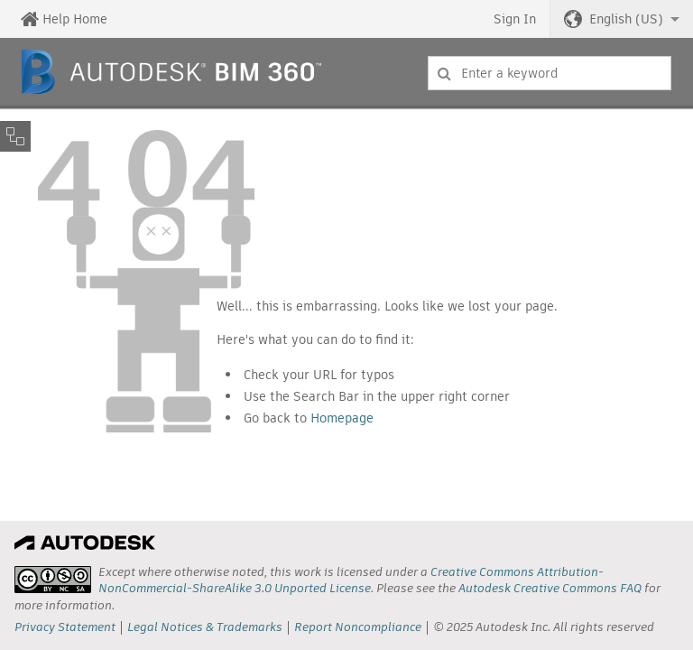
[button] (621, 19)
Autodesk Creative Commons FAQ (550, 588)
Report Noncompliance (357, 627)
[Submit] (444, 73)
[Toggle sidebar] (15, 136)
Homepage (342, 418)
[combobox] (549, 73)
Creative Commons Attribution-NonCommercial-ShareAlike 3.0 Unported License (351, 580)
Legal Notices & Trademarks (204, 627)
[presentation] (52, 579)
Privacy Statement (65, 627)
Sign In (515, 19)
